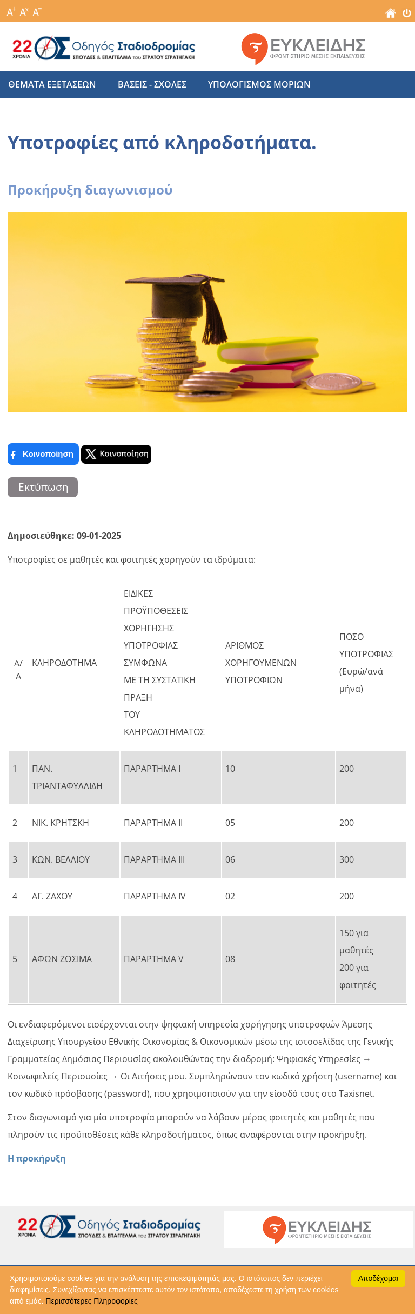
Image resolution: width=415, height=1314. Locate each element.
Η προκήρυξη (37, 1158)
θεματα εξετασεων (52, 84)
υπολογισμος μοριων (259, 84)
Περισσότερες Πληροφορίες (91, 1301)
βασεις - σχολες (152, 84)
